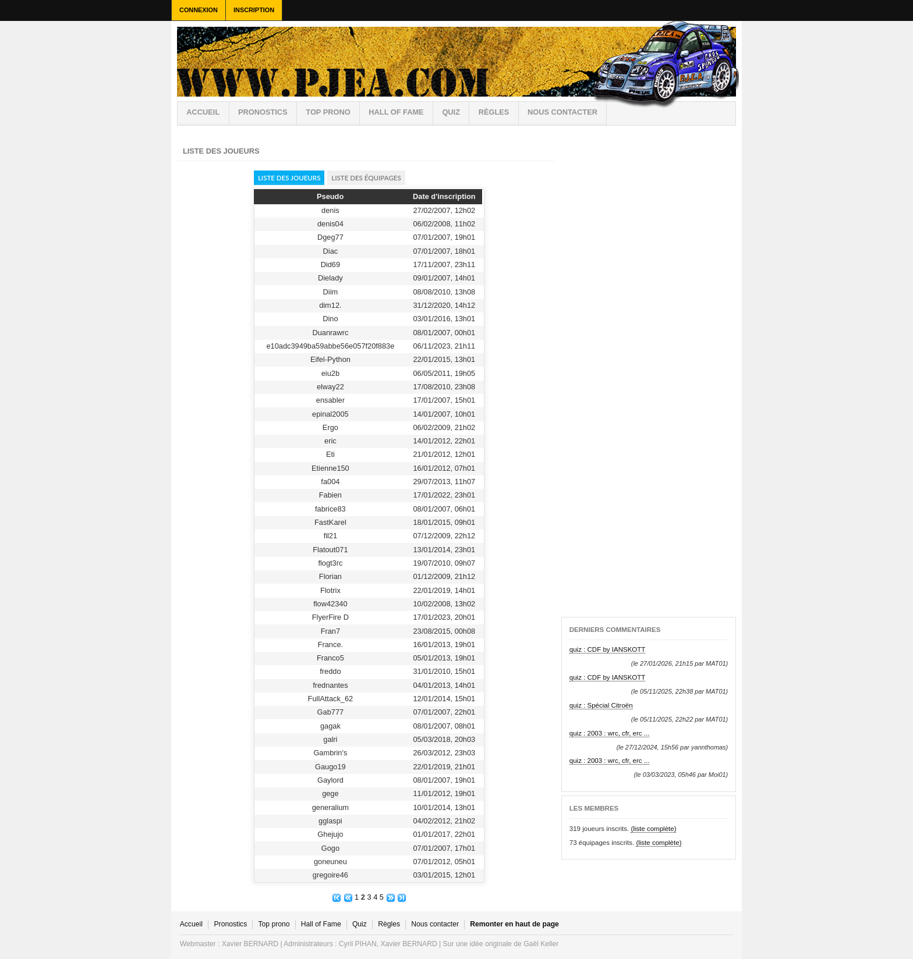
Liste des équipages (366, 178)
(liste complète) (653, 828)
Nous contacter (562, 112)
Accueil (203, 112)
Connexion (198, 9)
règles (494, 112)
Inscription (253, 9)
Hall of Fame (396, 112)
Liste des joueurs (289, 178)
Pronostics (263, 112)
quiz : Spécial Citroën (601, 705)
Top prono (328, 112)
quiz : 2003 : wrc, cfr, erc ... (609, 733)
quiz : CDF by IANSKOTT (607, 649)
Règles (389, 924)
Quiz (451, 112)
